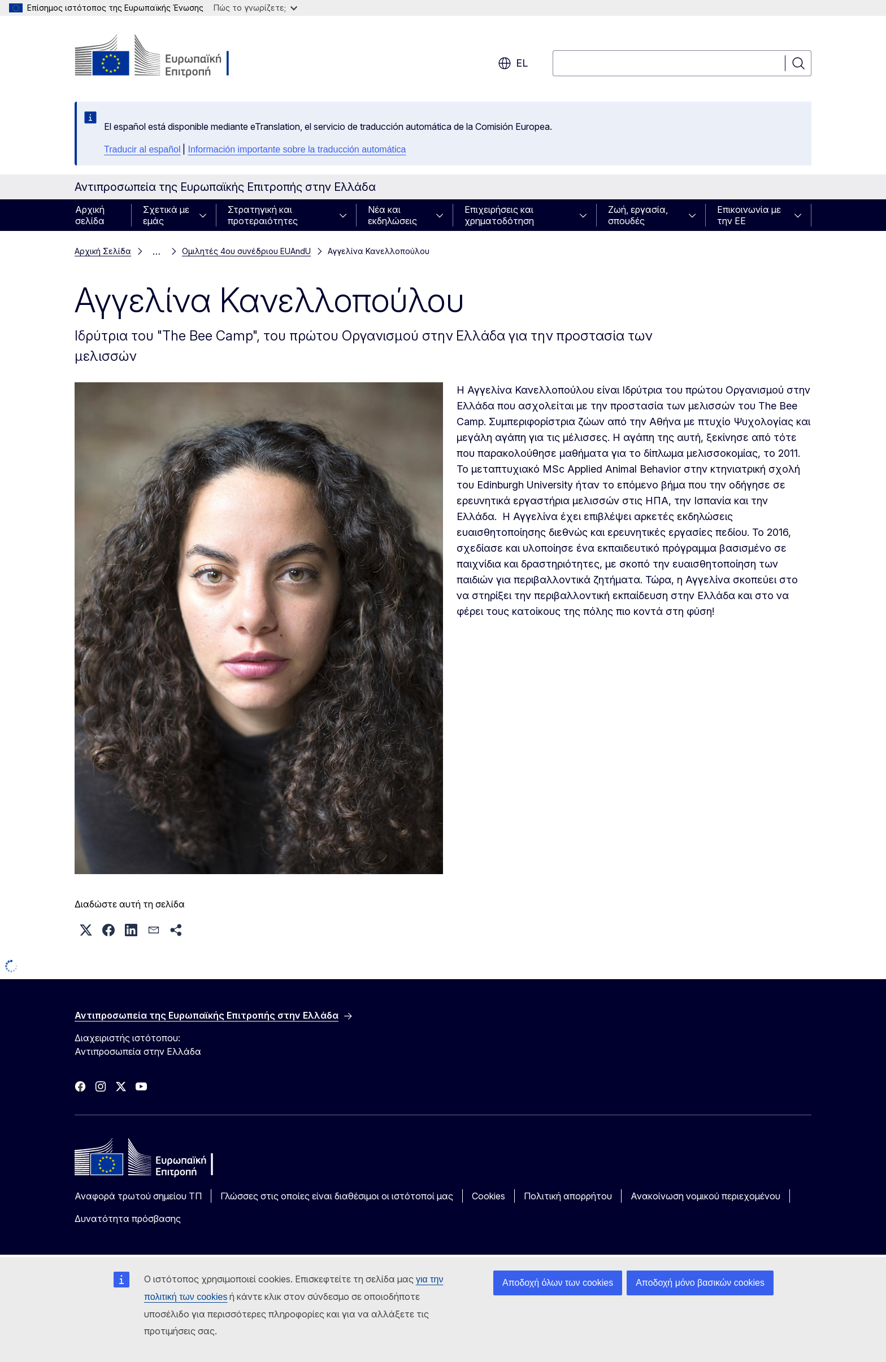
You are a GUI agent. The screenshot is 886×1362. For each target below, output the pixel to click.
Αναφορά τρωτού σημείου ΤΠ (138, 1196)
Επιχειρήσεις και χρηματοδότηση (499, 215)
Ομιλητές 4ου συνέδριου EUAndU (246, 251)
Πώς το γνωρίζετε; (255, 7)
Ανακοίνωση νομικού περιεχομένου (705, 1196)
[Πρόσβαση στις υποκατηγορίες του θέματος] (206, 215)
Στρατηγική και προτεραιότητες (263, 215)
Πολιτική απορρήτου (568, 1196)
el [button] (513, 63)
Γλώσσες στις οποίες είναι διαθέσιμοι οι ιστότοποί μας (336, 1196)
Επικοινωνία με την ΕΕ (749, 215)
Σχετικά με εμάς (166, 215)
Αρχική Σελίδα (103, 251)
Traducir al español (142, 149)
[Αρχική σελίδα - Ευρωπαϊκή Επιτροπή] (166, 56)
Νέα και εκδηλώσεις (392, 215)
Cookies (488, 1196)
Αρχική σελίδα (90, 215)
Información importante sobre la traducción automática (297, 149)
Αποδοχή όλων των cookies (557, 1282)
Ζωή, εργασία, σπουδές (638, 215)
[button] (86, 930)
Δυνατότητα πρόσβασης (128, 1218)
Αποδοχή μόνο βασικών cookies (700, 1282)
